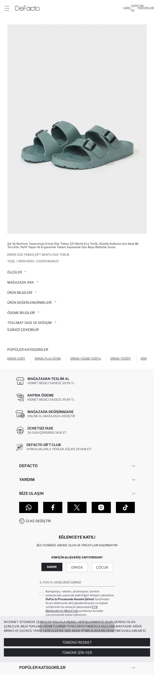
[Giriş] (127, 8)
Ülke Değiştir (38, 521)
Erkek (77, 567)
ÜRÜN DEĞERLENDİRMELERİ (32, 302)
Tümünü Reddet (77, 642)
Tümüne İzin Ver (77, 652)
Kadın (52, 567)
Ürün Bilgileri (22, 293)
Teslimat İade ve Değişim (32, 323)
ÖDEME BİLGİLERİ (23, 313)
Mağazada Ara (23, 282)
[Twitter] (77, 507)
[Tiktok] (125, 507)
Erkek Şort (16, 358)
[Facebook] (52, 507)
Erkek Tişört (120, 358)
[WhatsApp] (28, 507)
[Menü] (7, 8)
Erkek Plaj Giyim (48, 358)
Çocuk (102, 567)
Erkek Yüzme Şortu (85, 358)
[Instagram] (101, 507)
